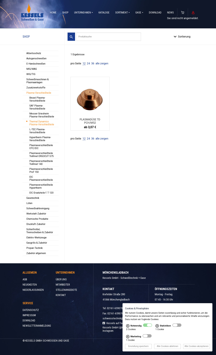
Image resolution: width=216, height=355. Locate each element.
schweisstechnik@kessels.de (119, 318)
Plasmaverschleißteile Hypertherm (41, 186)
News (170, 12)
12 (84, 63)
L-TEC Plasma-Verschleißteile (37, 131)
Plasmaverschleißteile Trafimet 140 (41, 162)
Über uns (61, 279)
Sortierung (184, 36)
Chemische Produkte (37, 218)
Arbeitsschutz (33, 53)
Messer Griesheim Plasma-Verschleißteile (41, 115)
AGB (25, 279)
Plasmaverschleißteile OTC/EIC (41, 147)
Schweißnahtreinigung (37, 208)
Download (155, 12)
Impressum (29, 315)
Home (53, 12)
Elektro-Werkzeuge (36, 237)
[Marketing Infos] (127, 336)
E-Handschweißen (35, 63)
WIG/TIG (30, 74)
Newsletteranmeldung (37, 325)
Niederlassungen (33, 289)
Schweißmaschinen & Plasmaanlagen (37, 81)
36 (92, 63)
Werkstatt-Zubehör (36, 213)
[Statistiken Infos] (157, 326)
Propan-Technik (34, 248)
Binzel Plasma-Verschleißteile (37, 99)
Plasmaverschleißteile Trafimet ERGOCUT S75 (41, 155)
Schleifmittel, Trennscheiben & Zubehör (39, 231)
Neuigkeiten (30, 284)
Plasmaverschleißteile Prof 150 (41, 170)
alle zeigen (102, 63)
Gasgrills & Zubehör (36, 242)
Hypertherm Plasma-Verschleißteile (40, 139)
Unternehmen (83, 12)
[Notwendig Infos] (127, 326)
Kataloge (104, 12)
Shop (65, 12)
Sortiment (122, 12)
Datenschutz (31, 310)
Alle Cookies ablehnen (167, 346)
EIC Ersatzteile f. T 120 (41, 192)
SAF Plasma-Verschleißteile (37, 107)
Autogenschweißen (36, 58)
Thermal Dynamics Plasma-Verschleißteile (41, 123)
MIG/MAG (31, 69)
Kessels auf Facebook (116, 323)
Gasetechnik (32, 198)
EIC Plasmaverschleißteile (41, 178)
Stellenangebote (66, 289)
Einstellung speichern (138, 346)
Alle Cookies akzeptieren (197, 346)
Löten (29, 203)
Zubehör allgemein (36, 253)
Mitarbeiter (63, 284)
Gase (139, 12)
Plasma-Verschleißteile (38, 92)
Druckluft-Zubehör (35, 224)
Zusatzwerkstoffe (35, 87)
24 (88, 63)
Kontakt (61, 295)
